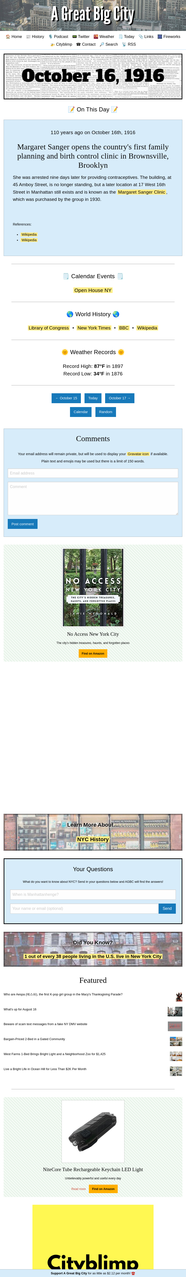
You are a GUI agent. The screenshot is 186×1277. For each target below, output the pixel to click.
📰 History (35, 36)
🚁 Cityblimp (61, 44)
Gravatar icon (138, 454)
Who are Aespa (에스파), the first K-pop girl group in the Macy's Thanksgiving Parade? (63, 994)
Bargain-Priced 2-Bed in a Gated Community (34, 1039)
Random (105, 412)
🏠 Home (14, 36)
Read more (78, 1189)
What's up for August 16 (20, 1009)
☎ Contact (85, 44)
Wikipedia (29, 234)
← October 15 (66, 398)
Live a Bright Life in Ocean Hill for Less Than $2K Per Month (45, 1069)
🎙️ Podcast (58, 36)
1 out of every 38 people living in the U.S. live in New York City (92, 956)
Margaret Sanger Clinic (141, 192)
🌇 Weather (103, 36)
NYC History (93, 839)
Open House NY (93, 290)
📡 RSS (129, 44)
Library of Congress (49, 327)
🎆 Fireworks (168, 36)
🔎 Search (109, 44)
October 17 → (120, 398)
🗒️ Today (126, 36)
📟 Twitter (81, 36)
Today (93, 398)
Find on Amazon (93, 653)
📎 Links (146, 36)
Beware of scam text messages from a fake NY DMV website (45, 1024)
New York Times (94, 327)
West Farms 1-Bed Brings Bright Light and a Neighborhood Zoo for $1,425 (55, 1054)
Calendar (81, 412)
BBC (124, 327)
